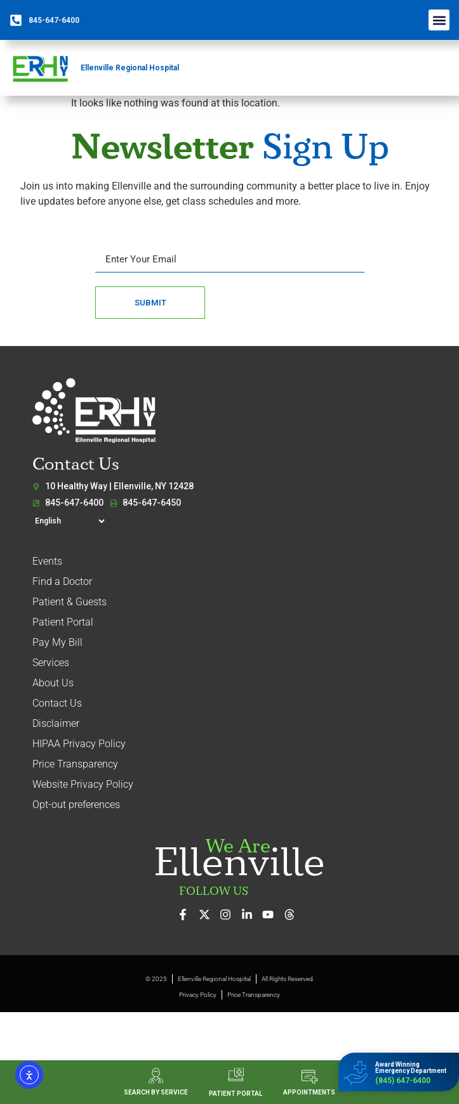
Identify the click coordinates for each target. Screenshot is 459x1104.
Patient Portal (62, 622)
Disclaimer (55, 723)
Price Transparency (75, 764)
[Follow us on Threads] (293, 914)
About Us (53, 683)
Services (50, 663)
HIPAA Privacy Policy (79, 744)
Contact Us (57, 703)
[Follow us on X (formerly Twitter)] (207, 914)
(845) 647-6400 (402, 1080)
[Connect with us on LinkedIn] (250, 914)
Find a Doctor (62, 581)
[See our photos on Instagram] (228, 914)
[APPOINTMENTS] (309, 1076)
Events (47, 561)
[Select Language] (69, 521)
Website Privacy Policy (82, 784)
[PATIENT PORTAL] (236, 1074)
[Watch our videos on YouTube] (271, 914)
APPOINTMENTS (309, 1092)
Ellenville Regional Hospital (130, 67)
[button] (439, 20)
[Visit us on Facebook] (186, 914)
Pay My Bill (57, 642)
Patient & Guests (69, 602)
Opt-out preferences (76, 805)
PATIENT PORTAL (235, 1093)
